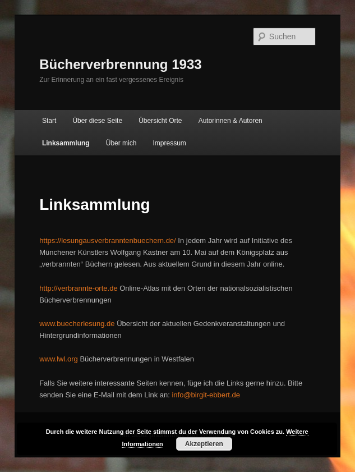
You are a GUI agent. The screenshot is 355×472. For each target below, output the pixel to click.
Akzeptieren (204, 444)
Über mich (121, 143)
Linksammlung (66, 143)
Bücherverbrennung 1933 (120, 64)
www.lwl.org (58, 359)
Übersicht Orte (160, 121)
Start (49, 121)
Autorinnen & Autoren (230, 121)
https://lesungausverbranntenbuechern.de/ (107, 240)
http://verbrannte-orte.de (78, 288)
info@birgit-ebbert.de (206, 395)
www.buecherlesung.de (76, 323)
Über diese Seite (97, 121)
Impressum (169, 143)
